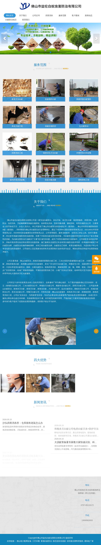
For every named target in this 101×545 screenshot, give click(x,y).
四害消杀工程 (17, 153)
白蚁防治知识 (10, 20)
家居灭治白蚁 (17, 99)
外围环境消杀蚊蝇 (83, 153)
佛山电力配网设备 (24, 541)
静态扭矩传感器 (59, 541)
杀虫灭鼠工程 (17, 126)
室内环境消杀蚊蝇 (17, 180)
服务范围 (62, 15)
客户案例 (75, 15)
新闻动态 (88, 15)
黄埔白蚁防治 (46, 541)
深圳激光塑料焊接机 (75, 541)
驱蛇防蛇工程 (83, 180)
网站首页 (9, 15)
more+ (66, 69)
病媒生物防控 (50, 126)
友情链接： (11, 541)
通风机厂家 (89, 541)
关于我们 (23, 15)
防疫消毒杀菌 (50, 180)
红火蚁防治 (83, 126)
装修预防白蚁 (50, 99)
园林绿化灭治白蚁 (50, 153)
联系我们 (26, 20)
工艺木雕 (36, 541)
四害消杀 (49, 15)
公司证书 (36, 15)
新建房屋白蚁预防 (83, 99)
